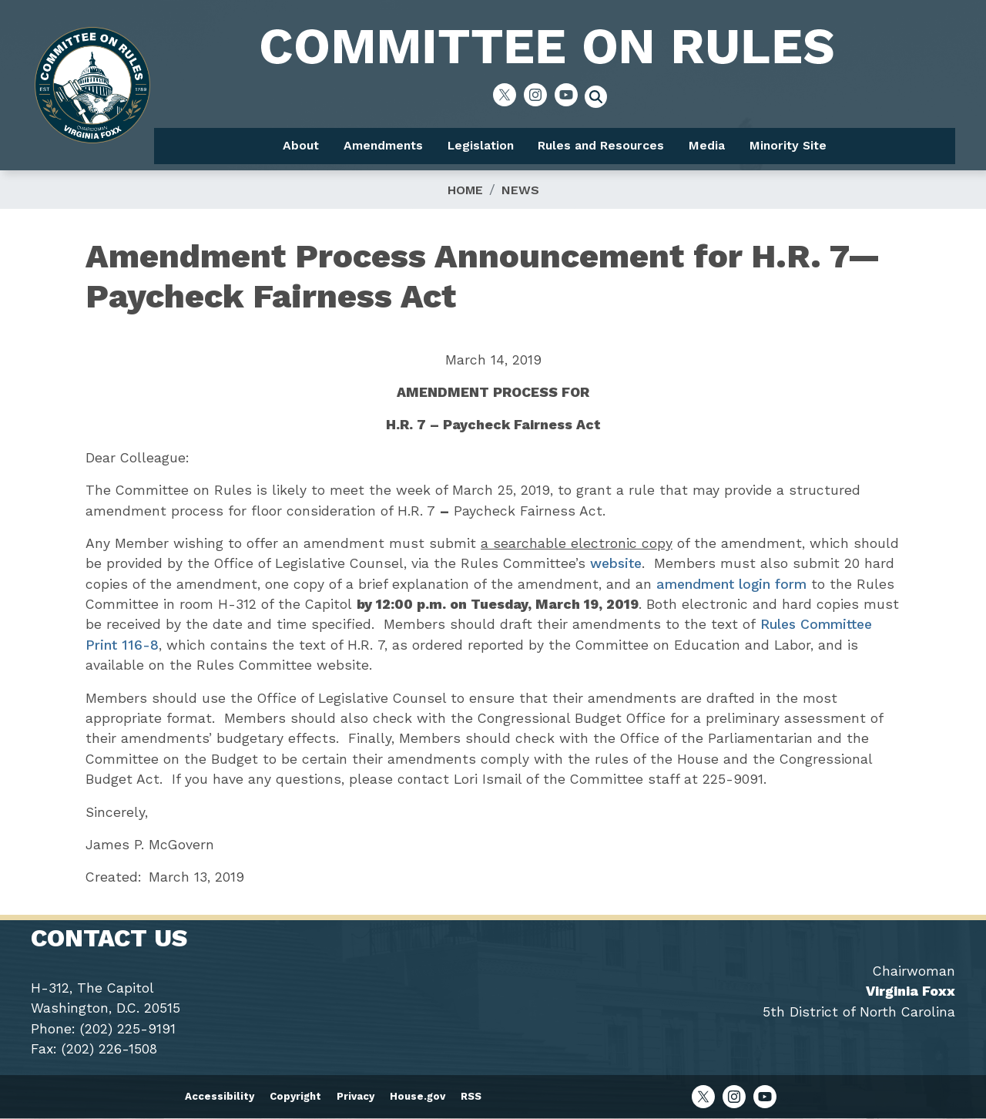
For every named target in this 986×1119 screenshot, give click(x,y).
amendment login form (731, 584)
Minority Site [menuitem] (788, 145)
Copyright (295, 1096)
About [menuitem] (301, 145)
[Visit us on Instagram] (539, 94)
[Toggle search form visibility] (600, 98)
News (520, 190)
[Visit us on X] (508, 94)
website (616, 563)
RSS (471, 1096)
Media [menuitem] (707, 145)
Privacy (355, 1096)
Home (465, 190)
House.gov (417, 1096)
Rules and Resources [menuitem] (601, 145)
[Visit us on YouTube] (570, 94)
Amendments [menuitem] (383, 145)
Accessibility (219, 1096)
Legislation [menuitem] (481, 145)
